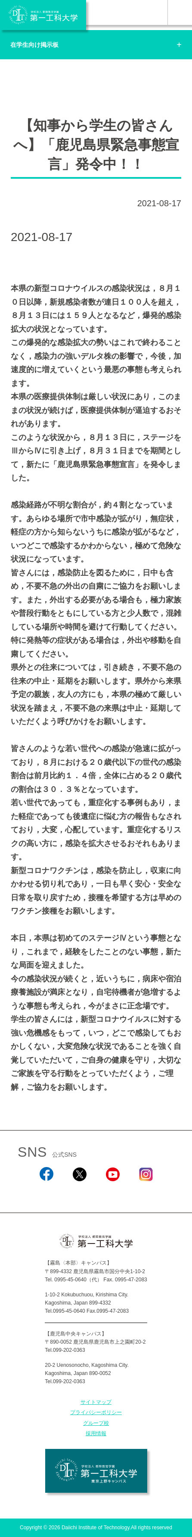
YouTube (112, 1192)
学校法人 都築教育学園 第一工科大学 (43, 15)
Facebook (46, 1192)
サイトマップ (96, 1402)
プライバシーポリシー (96, 1412)
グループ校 (96, 1423)
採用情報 (96, 1433)
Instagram (145, 1192)
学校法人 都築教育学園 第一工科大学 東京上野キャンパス (96, 1471)
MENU (179, 12)
